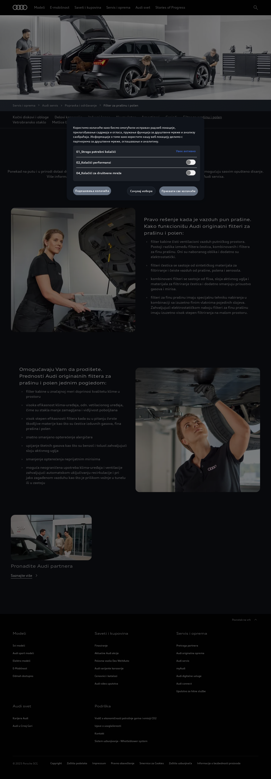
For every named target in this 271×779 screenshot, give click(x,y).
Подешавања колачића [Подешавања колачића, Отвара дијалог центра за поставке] (92, 191)
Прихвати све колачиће (179, 191)
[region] (135, 158)
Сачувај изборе (141, 191)
